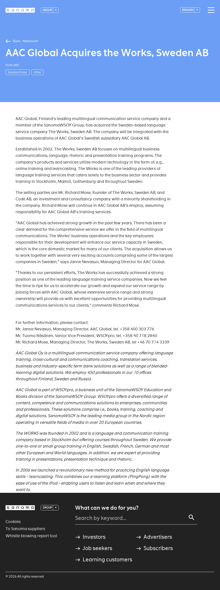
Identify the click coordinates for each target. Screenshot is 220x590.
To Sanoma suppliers (25, 528)
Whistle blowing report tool (31, 535)
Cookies (13, 521)
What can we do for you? (106, 507)
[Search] (191, 517)
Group (47, 10)
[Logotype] (20, 10)
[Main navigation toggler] (210, 10)
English (188, 10)
